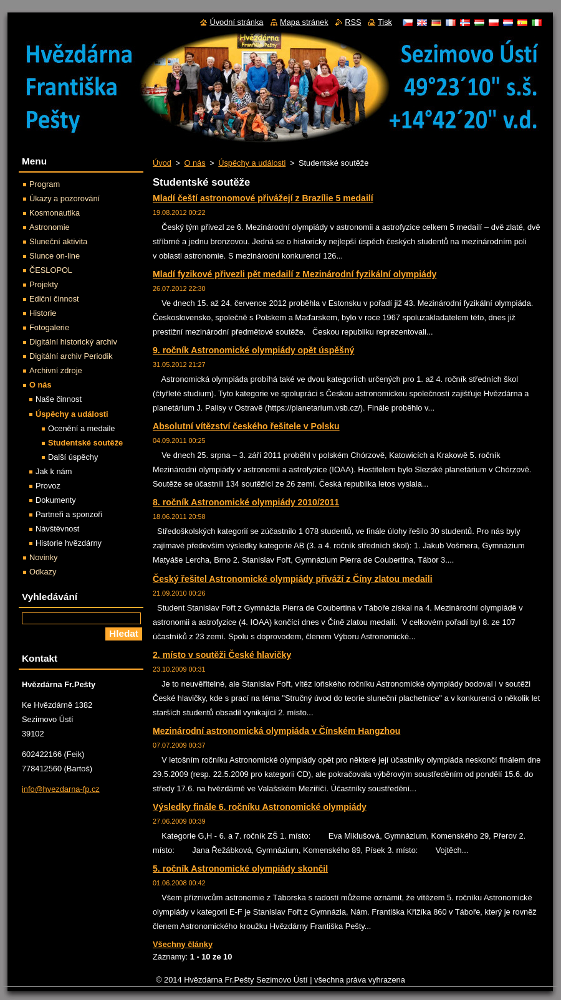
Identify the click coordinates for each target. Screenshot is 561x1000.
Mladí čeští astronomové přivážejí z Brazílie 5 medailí (263, 198)
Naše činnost (59, 399)
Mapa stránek (304, 22)
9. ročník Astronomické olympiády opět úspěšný (253, 350)
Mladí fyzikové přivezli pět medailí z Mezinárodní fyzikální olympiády (294, 274)
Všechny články (183, 944)
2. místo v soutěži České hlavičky (222, 655)
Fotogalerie (49, 327)
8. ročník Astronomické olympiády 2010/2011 (246, 502)
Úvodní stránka (236, 22)
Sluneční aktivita (58, 241)
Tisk (385, 22)
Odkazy (42, 571)
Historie (42, 313)
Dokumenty (56, 500)
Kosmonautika (54, 212)
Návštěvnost (57, 528)
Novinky (43, 557)
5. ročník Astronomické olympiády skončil (240, 869)
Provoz (48, 485)
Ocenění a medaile (81, 428)
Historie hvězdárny (69, 543)
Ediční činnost (54, 298)
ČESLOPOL (50, 270)
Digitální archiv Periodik (71, 356)
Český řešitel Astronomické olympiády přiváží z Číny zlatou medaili (293, 579)
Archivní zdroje (55, 370)
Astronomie (49, 227)
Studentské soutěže (85, 442)
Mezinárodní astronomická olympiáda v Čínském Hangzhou (276, 731)
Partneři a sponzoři (69, 514)
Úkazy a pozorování (64, 198)
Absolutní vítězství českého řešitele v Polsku (246, 426)
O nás (194, 163)
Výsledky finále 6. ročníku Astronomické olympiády (260, 807)
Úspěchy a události (251, 163)
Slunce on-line (54, 255)
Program (44, 184)
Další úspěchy (73, 457)
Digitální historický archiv (73, 341)
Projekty (43, 284)
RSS (353, 22)
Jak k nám (54, 471)
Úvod (162, 163)
